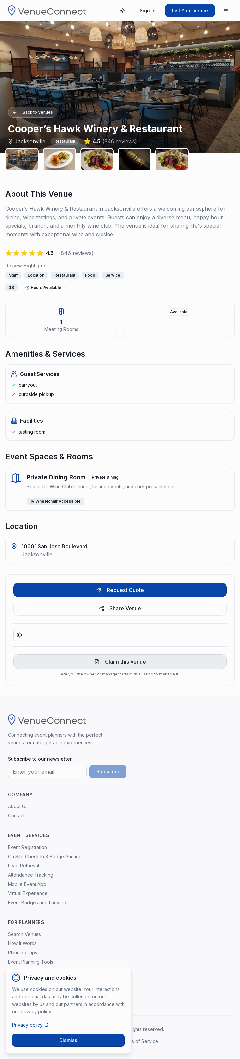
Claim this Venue (120, 661)
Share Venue (120, 608)
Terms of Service (139, 1041)
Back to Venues (32, 112)
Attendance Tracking (30, 875)
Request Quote (120, 590)
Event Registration (27, 847)
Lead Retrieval (23, 865)
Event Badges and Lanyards (38, 902)
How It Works (22, 943)
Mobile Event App (27, 884)
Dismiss (68, 1040)
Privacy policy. (30, 1025)
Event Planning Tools (30, 962)
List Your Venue (190, 10)
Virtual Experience (28, 893)
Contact (16, 815)
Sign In (148, 10)
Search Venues (24, 934)
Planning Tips (22, 952)
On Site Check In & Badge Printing (45, 856)
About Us (18, 806)
